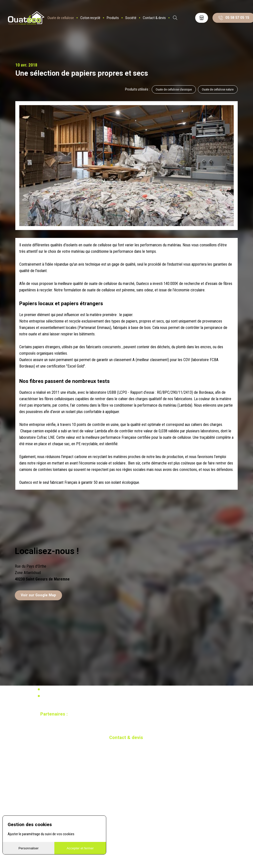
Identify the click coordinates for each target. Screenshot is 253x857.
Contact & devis (155, 18)
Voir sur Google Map (38, 595)
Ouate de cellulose (61, 18)
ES (189, 19)
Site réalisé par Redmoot (55, 734)
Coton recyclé (91, 18)
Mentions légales (54, 696)
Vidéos (46, 689)
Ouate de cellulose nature (217, 89)
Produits (113, 18)
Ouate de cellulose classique (173, 89)
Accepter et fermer (80, 848)
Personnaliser (29, 848)
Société (131, 18)
